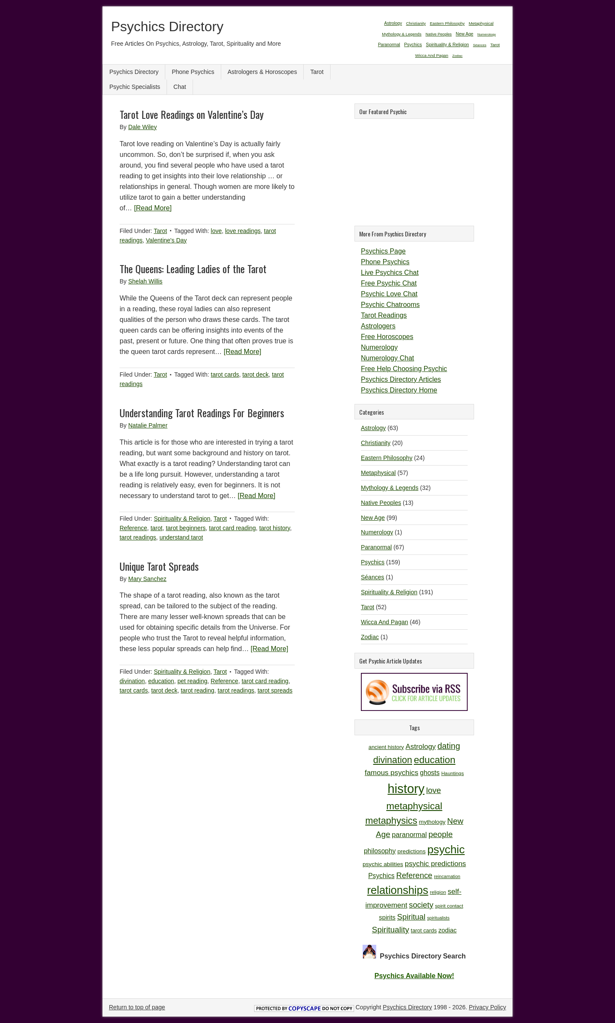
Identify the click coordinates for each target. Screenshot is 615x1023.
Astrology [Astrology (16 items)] (421, 747)
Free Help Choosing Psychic (404, 368)
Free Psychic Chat (389, 283)
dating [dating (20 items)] (448, 746)
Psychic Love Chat (389, 294)
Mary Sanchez (147, 578)
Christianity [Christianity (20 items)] (416, 23)
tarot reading (197, 690)
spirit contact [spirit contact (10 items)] (449, 905)
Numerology (379, 347)
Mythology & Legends (390, 487)
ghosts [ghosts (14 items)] (429, 772)
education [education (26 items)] (434, 760)
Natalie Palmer (147, 425)
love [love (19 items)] (433, 790)
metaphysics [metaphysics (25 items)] (391, 820)
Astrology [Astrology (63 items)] (393, 23)
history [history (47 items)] (406, 788)
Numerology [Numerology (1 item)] (486, 34)
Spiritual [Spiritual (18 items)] (411, 916)
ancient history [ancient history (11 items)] (386, 747)
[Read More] (153, 208)
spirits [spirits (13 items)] (387, 917)
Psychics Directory (167, 26)
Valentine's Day (166, 240)
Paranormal (376, 547)
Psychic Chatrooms (390, 304)
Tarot (316, 71)
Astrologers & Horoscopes (262, 71)
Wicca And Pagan (384, 622)
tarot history (274, 528)
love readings (243, 230)
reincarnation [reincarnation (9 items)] (447, 876)
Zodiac (370, 637)
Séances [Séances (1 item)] (479, 45)
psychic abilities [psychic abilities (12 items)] (383, 864)
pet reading (192, 681)
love (216, 230)
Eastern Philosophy (387, 457)
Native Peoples (381, 502)
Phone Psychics (193, 71)
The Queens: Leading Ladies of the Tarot (193, 268)
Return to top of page (137, 1007)
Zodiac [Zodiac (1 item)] (457, 56)
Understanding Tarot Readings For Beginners (202, 412)
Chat (179, 86)
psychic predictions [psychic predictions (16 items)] (435, 864)
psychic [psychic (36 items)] (446, 849)
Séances (372, 577)
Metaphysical (378, 472)
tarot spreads (275, 690)
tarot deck (255, 374)
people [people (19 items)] (440, 834)
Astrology (373, 428)
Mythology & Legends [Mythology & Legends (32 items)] (402, 34)
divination (132, 681)
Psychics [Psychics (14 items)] (381, 875)
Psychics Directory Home (399, 390)
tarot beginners (185, 528)
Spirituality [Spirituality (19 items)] (390, 929)
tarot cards (225, 374)
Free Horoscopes (387, 336)
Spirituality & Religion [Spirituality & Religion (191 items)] (447, 44)
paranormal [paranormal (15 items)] (409, 834)
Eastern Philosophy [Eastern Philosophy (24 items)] (447, 23)
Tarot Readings (384, 315)
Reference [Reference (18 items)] (414, 875)
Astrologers (378, 326)
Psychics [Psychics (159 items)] (413, 44)
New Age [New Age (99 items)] (464, 34)
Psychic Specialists (134, 86)
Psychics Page (383, 251)
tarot (156, 528)
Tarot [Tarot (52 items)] (495, 44)
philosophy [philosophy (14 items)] (380, 851)
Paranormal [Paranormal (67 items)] (389, 44)
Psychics (372, 562)
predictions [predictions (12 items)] (411, 851)
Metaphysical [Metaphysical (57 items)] (481, 23)
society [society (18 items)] (421, 904)
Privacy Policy (487, 1007)
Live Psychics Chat (390, 272)
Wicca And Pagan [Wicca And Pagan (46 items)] (431, 55)
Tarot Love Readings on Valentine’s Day (192, 114)
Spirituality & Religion (182, 518)
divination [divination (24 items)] (392, 760)
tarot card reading (232, 528)
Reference (133, 528)
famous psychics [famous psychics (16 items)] (391, 773)
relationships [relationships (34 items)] (397, 890)
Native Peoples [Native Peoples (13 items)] (438, 34)
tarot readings (138, 537)
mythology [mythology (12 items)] (432, 822)
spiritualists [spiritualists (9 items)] (438, 917)
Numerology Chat (387, 358)
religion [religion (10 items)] (438, 892)
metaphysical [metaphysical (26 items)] (414, 806)
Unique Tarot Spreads (159, 566)
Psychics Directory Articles (401, 379)
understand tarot (181, 537)
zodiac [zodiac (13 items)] (447, 930)
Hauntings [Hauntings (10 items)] (452, 773)
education (161, 681)
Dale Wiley (142, 127)
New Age (373, 517)
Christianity (375, 442)
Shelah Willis (145, 281)
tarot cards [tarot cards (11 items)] (424, 930)
